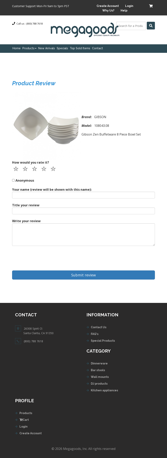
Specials (62, 48)
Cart (24, 419)
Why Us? (108, 10)
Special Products (103, 340)
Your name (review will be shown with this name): (52, 189)
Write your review (26, 221)
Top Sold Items (80, 48)
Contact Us (98, 327)
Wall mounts (100, 376)
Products (29, 48)
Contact (97, 48)
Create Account (108, 6)
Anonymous (24, 180)
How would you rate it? (30, 162)
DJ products (99, 383)
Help (124, 10)
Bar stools (98, 370)
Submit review (83, 275)
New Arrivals (46, 48)
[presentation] (42, 258)
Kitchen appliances (104, 390)
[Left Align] (151, 25)
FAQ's (94, 334)
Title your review (25, 205)
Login (129, 6)
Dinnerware (99, 363)
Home (16, 48)
